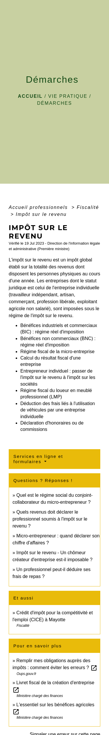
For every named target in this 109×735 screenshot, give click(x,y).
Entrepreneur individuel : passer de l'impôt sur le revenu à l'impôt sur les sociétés (57, 378)
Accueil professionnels (39, 207)
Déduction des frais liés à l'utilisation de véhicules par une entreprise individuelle (57, 410)
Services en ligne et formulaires (38, 459)
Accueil (30, 96)
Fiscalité (88, 207)
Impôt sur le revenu (41, 214)
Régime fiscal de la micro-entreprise (57, 351)
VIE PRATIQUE (67, 96)
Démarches (54, 103)
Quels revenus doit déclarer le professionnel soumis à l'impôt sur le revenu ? (49, 519)
